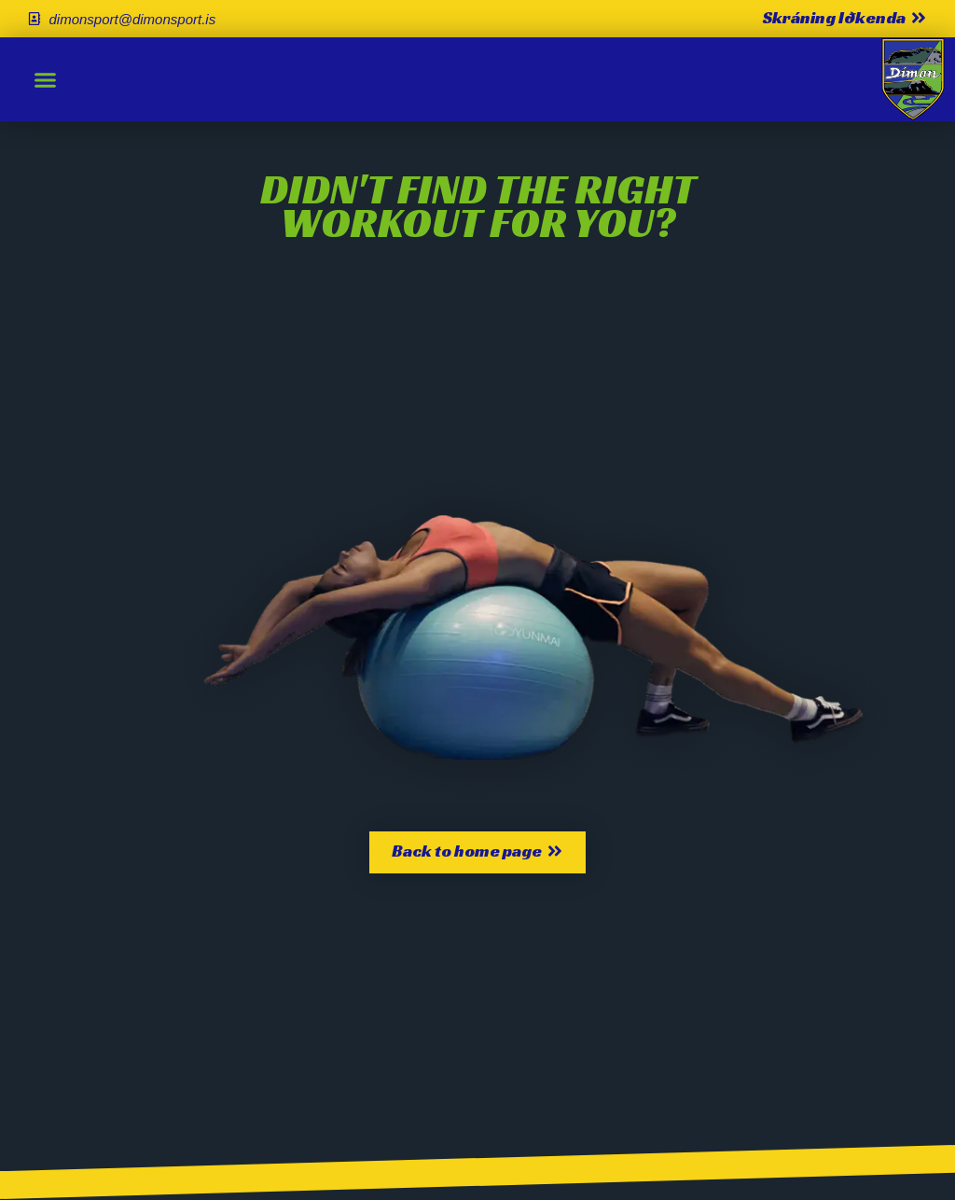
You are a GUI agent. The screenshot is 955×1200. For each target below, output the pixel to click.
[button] (45, 79)
